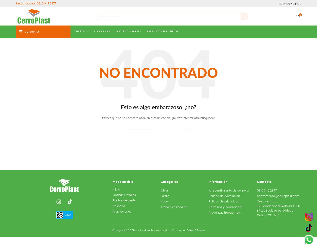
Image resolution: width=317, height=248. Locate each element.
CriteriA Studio (195, 230)
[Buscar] (172, 16)
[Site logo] (34, 16)
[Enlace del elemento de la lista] (135, 189)
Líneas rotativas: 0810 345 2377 (36, 3)
